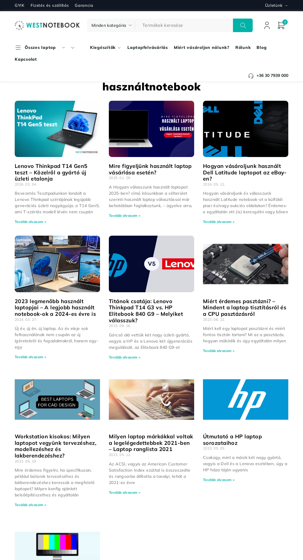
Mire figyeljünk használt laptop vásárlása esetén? (150, 169)
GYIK (20, 5)
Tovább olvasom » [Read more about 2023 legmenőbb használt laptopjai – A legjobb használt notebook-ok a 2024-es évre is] (30, 357)
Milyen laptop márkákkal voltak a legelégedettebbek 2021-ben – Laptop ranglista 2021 (151, 442)
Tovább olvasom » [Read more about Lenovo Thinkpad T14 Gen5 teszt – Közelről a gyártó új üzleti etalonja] (30, 221)
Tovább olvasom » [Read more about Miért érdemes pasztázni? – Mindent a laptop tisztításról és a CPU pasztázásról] (218, 350)
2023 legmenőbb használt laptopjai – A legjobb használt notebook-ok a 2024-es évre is (55, 307)
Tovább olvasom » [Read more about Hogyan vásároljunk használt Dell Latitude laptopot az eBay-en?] (218, 221)
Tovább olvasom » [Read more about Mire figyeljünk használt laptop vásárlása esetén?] (124, 215)
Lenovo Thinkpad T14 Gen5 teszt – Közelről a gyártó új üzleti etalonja (51, 172)
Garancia (84, 5)
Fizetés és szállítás (50, 5)
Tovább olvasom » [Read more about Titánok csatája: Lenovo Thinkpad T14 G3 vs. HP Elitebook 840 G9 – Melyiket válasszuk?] (124, 357)
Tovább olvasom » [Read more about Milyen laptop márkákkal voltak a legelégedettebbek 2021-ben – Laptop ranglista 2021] (124, 492)
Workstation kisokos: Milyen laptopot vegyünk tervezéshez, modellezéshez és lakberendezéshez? (55, 446)
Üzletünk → (276, 5)
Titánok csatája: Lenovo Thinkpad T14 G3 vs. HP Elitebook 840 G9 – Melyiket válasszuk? (146, 311)
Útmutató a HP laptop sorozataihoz (232, 439)
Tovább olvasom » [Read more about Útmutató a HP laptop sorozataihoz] (218, 480)
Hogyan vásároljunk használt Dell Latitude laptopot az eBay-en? (245, 172)
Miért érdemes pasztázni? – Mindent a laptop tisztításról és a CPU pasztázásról (244, 307)
